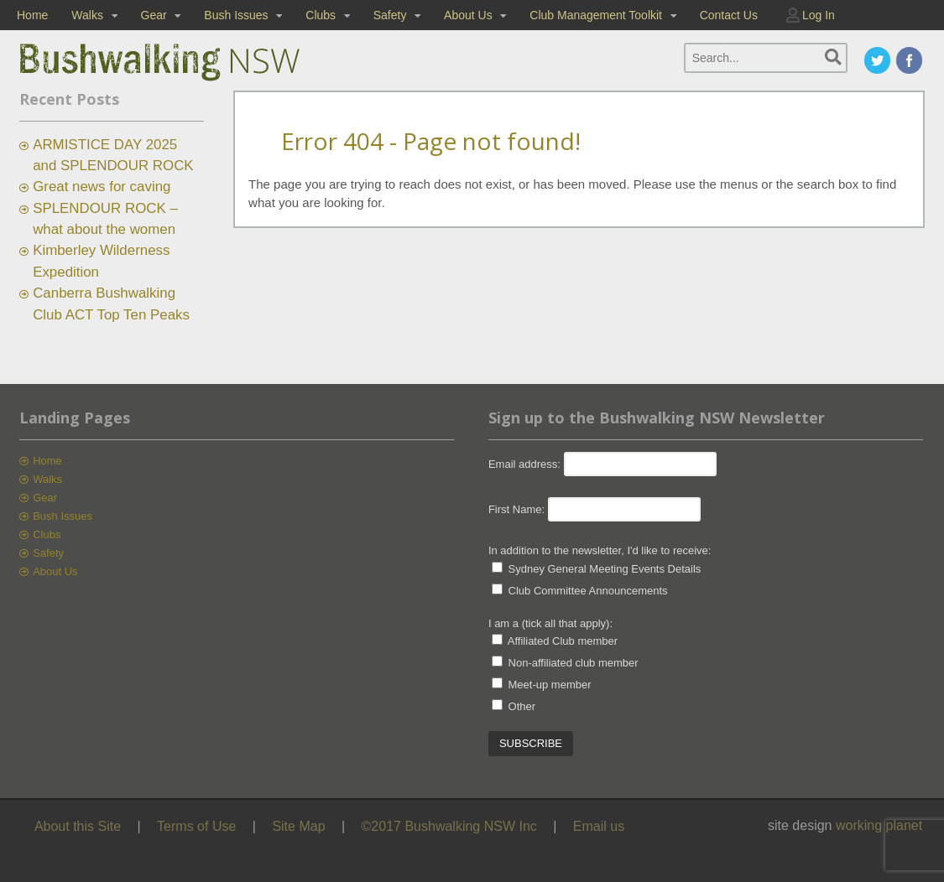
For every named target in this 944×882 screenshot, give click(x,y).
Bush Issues (236, 15)
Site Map (298, 826)
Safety (390, 15)
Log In (818, 15)
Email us (598, 826)
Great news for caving (101, 187)
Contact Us (729, 15)
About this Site (77, 826)
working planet (879, 825)
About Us (468, 15)
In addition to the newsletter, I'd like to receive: (600, 550)
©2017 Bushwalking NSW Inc (449, 826)
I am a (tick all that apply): (550, 623)
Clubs (320, 15)
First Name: (516, 509)
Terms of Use (196, 826)
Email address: (526, 464)
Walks (87, 15)
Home (32, 15)
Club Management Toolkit (595, 15)
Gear (154, 15)
